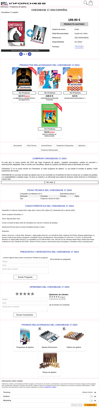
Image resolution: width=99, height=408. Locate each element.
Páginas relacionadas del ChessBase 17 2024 (49, 325)
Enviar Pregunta (25, 277)
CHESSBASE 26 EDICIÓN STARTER (49, 99)
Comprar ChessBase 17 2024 (50, 158)
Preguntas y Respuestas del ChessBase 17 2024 (49, 252)
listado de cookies (50, 387)
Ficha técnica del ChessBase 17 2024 (49, 190)
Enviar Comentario (24, 315)
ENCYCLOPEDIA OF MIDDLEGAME (49, 135)
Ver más (50, 182)
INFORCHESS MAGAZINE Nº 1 (74, 98)
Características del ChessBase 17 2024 (49, 206)
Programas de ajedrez (18, 7)
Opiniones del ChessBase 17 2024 (49, 287)
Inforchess (4, 7)
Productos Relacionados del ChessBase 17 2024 (49, 65)
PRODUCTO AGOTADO (74, 24)
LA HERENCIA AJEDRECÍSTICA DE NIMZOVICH (24, 99)
